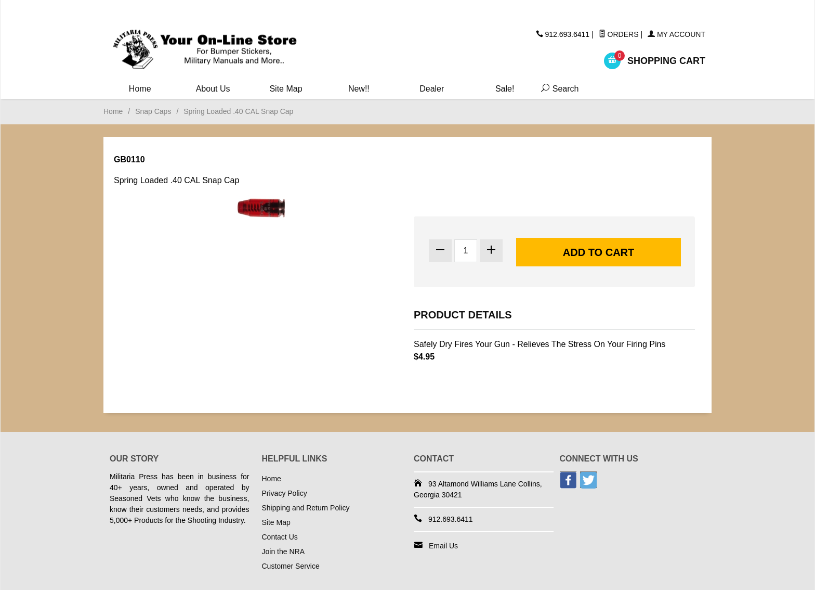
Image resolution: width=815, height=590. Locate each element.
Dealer (431, 88)
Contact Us (280, 537)
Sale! (504, 88)
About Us (213, 88)
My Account (676, 34)
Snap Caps (153, 111)
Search (558, 88)
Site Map (285, 88)
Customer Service (291, 566)
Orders (619, 34)
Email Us (443, 546)
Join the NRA (283, 551)
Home (140, 88)
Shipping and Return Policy (306, 508)
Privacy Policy (284, 493)
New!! (359, 88)
